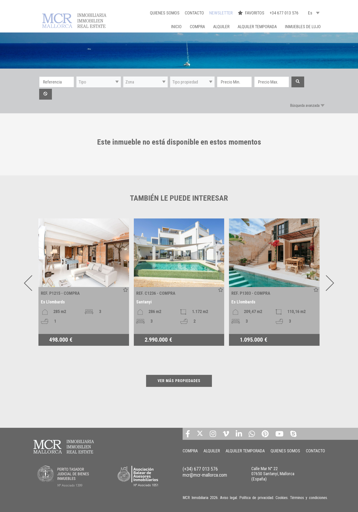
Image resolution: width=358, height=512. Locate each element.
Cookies (282, 497)
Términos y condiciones (308, 497)
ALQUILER (221, 26)
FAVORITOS (251, 12)
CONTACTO (194, 12)
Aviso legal (228, 497)
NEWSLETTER (221, 12)
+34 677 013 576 (284, 12)
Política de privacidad (256, 497)
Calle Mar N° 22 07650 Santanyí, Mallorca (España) (272, 473)
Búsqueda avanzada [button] (305, 105)
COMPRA (197, 26)
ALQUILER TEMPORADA (257, 26)
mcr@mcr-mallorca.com (205, 475)
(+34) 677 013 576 (200, 469)
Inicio (176, 26)
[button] (98, 82)
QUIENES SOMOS (164, 12)
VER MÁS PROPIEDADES (179, 380)
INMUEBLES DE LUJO (303, 26)
